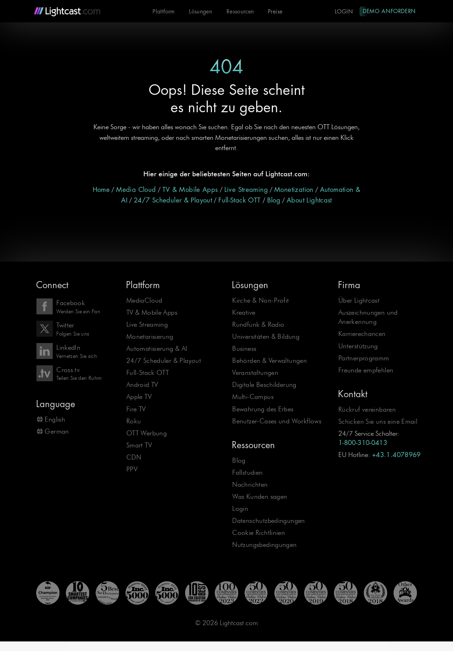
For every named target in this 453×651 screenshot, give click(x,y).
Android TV (142, 385)
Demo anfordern (388, 11)
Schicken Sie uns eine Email (377, 422)
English (55, 420)
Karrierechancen (362, 334)
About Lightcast (309, 201)
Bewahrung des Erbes (262, 409)
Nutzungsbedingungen (264, 545)
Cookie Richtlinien (258, 533)
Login (342, 12)
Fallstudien (247, 473)
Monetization (294, 190)
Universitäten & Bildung (265, 337)
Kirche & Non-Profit (260, 301)
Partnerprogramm (363, 358)
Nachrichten (250, 485)
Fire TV (136, 409)
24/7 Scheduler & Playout (173, 201)
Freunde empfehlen (366, 370)
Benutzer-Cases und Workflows (276, 421)
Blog (274, 201)
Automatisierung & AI (157, 349)
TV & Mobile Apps (190, 190)
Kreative (243, 313)
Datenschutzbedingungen (268, 521)
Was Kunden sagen (259, 497)
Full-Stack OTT (239, 201)
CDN (133, 457)
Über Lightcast (358, 301)
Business (244, 349)
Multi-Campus (253, 397)
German (57, 432)
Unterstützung (358, 346)
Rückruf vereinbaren (367, 410)
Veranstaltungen (255, 373)
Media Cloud (136, 190)
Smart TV (139, 445)
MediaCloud (144, 301)
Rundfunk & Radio (258, 325)
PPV (131, 470)
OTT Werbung (146, 433)
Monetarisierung (149, 337)
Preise (273, 12)
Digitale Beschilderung (264, 385)
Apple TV (138, 397)
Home (101, 190)
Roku (133, 421)
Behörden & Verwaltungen (269, 361)
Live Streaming (246, 190)
